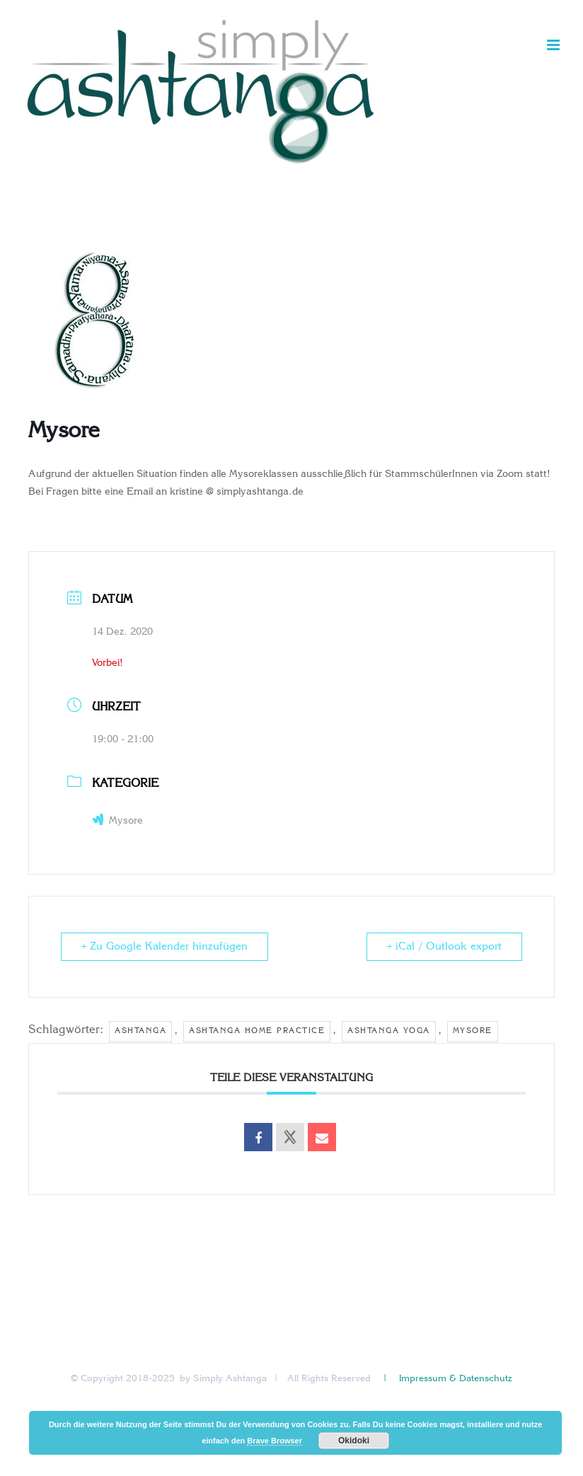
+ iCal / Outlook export (444, 947)
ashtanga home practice (257, 1031)
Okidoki (353, 1441)
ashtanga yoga (388, 1031)
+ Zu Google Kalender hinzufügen (164, 947)
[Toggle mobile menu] (554, 45)
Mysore (117, 821)
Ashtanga (140, 1031)
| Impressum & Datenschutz (446, 1378)
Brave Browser (274, 1440)
